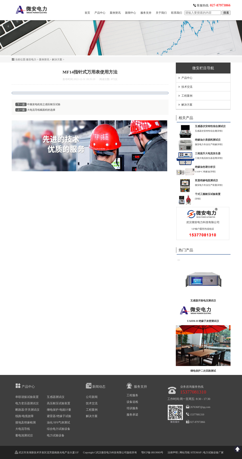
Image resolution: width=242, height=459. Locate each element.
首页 (87, 12)
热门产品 (186, 250)
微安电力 (31, 59)
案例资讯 (115, 12)
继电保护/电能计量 (59, 409)
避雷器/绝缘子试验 (59, 416)
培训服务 (132, 408)
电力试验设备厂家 (213, 452)
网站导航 (185, 452)
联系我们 (176, 12)
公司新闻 (92, 396)
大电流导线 (22, 428)
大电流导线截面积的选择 (41, 110)
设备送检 (132, 401)
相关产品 (186, 118)
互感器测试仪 (55, 396)
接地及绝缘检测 (25, 422)
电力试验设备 (55, 435)
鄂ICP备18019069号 (152, 452)
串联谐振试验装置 (27, 396)
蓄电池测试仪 (24, 435)
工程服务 (132, 395)
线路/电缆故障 (24, 416)
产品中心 (99, 12)
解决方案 (57, 59)
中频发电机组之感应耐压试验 (43, 104)
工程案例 (186, 95)
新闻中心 (130, 12)
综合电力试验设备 (58, 428)
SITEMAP (196, 452)
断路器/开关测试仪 (27, 409)
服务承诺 (132, 414)
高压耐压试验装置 (58, 403)
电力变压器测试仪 (27, 403)
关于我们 (161, 12)
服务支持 (145, 12)
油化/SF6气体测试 (58, 422)
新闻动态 (95, 385)
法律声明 (173, 452)
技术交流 (186, 86)
